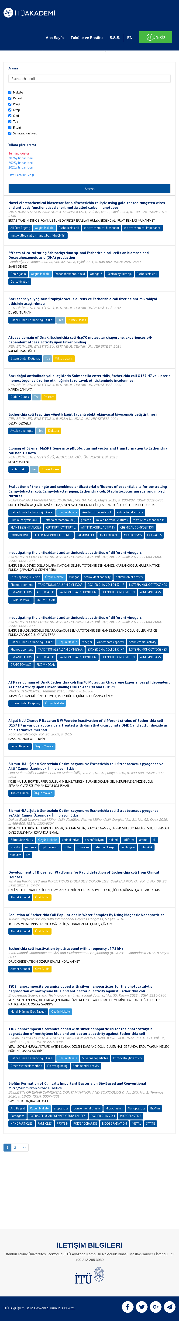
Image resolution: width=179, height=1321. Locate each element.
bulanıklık (146, 847)
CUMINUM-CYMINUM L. (61, 527)
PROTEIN (62, 1124)
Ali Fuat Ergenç (20, 228)
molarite (30, 847)
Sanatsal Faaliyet (25, 133)
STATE (150, 1124)
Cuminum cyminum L (24, 520)
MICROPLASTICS (130, 1116)
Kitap (16, 110)
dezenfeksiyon (94, 840)
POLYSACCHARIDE (85, 1124)
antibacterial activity (130, 512)
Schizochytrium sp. (119, 274)
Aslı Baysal (17, 1108)
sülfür (68, 847)
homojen (83, 847)
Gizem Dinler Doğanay (25, 358)
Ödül (16, 116)
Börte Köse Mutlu (21, 840)
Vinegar (74, 577)
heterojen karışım (105, 847)
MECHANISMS (133, 535)
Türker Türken (19, 793)
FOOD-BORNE (19, 535)
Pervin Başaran (20, 746)
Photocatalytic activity (127, 1058)
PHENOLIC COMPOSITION (118, 592)
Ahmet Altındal (20, 897)
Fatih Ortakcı (18, 469)
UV (28, 855)
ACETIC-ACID (45, 592)
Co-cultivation (19, 282)
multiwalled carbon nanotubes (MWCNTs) (37, 236)
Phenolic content (21, 585)
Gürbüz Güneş (19, 397)
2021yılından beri (20, 167)
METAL (136, 1124)
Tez (15, 121)
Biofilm (155, 1108)
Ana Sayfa (55, 38)
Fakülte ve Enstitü (87, 38)
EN (129, 38)
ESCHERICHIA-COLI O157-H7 (106, 585)
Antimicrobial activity (129, 577)
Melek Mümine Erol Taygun (28, 1012)
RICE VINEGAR (46, 600)
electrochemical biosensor (101, 228)
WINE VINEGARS (150, 592)
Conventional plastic (86, 1108)
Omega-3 (96, 274)
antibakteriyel (71, 840)
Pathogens (17, 1116)
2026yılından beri (20, 158)
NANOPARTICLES (21, 1124)
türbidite (15, 855)
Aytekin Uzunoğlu (21, 431)
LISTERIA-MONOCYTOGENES (53, 535)
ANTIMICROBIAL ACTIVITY (98, 527)
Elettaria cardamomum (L (59, 520)
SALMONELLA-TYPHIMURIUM (77, 592)
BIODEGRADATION (114, 1124)
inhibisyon (128, 847)
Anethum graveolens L (97, 512)
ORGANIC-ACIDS (21, 592)
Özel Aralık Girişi (21, 175)
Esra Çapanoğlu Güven (25, 577)
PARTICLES (45, 1124)
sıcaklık (15, 847)
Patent (17, 98)
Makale (18, 92)
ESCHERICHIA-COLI (103, 1116)
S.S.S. (115, 38)
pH (154, 840)
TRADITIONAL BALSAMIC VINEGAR (60, 585)
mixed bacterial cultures (112, 520)
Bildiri (17, 127)
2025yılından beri (20, 163)
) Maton (86, 520)
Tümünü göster (18, 153)
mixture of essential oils (149, 520)
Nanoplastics (136, 1108)
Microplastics (114, 1108)
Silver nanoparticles (95, 1058)
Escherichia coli (69, 228)
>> (24, 1147)
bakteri (113, 840)
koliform (128, 840)
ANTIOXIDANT (109, 535)
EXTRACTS (154, 535)
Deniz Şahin (18, 274)
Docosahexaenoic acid (70, 274)
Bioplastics (61, 1108)
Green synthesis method (26, 1066)
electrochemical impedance (142, 228)
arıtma (143, 840)
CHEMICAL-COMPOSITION (137, 527)
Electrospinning (57, 1066)
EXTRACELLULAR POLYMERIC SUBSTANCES (58, 1116)
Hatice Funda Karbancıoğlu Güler (31, 320)
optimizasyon (50, 847)
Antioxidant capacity (97, 577)
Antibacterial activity (86, 1066)
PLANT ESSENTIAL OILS (25, 527)
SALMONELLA (85, 535)
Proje (17, 104)
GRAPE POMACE (20, 600)
